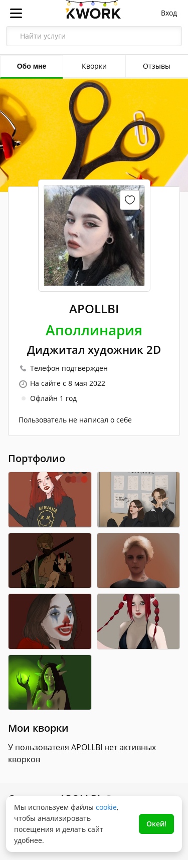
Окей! (156, 823)
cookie (106, 807)
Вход (169, 13)
